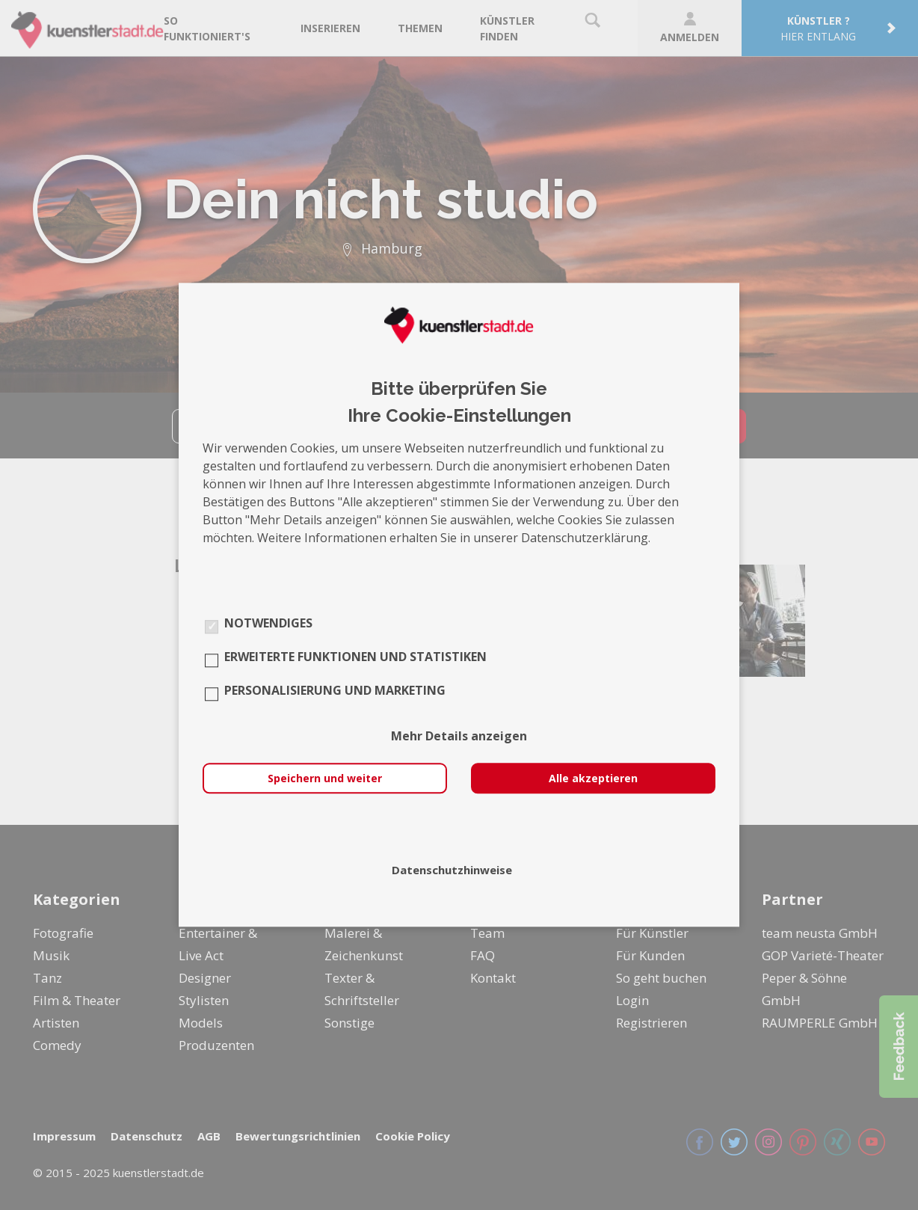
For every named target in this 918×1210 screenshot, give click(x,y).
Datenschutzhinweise (452, 870)
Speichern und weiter (325, 779)
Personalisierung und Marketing (335, 691)
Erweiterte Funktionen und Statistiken (355, 657)
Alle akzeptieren (593, 779)
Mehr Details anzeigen (459, 736)
